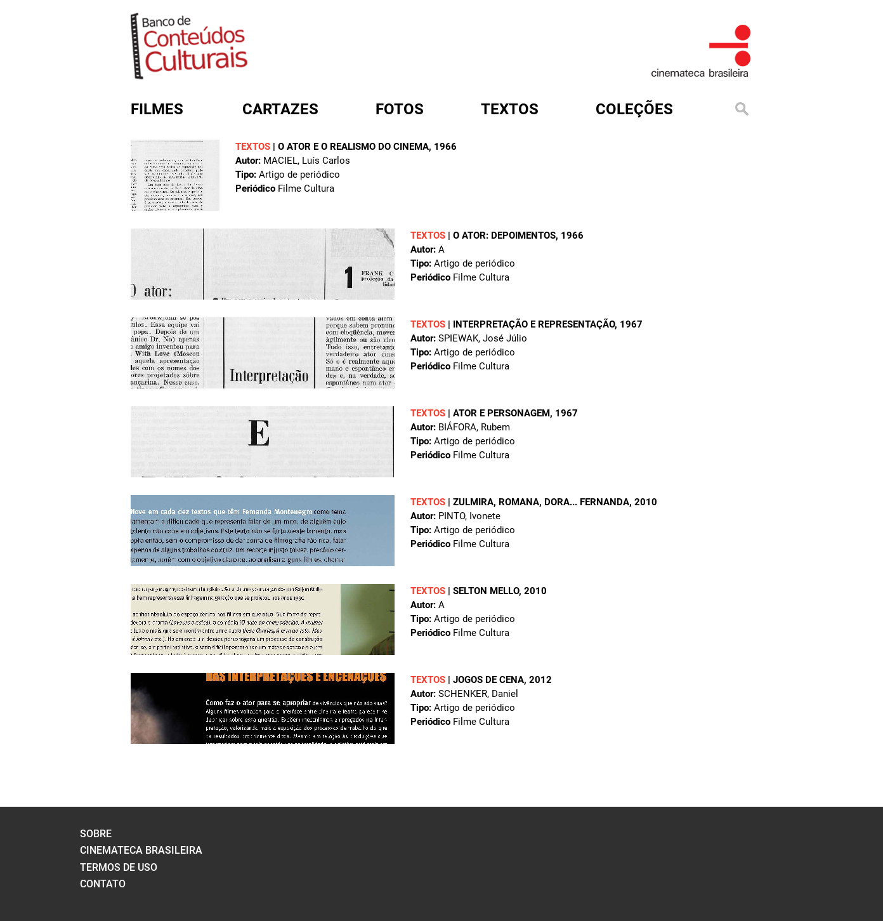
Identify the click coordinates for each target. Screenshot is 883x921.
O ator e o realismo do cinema (353, 146)
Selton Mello (486, 591)
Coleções (634, 109)
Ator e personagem (501, 413)
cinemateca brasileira (141, 850)
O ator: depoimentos (504, 235)
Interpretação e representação (534, 324)
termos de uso (118, 867)
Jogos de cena (488, 680)
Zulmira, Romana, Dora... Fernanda (541, 502)
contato (103, 884)
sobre (96, 834)
